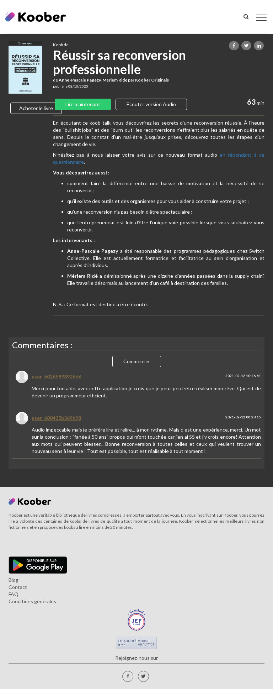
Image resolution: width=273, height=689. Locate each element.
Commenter (136, 361)
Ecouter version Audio (151, 104)
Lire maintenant (82, 104)
